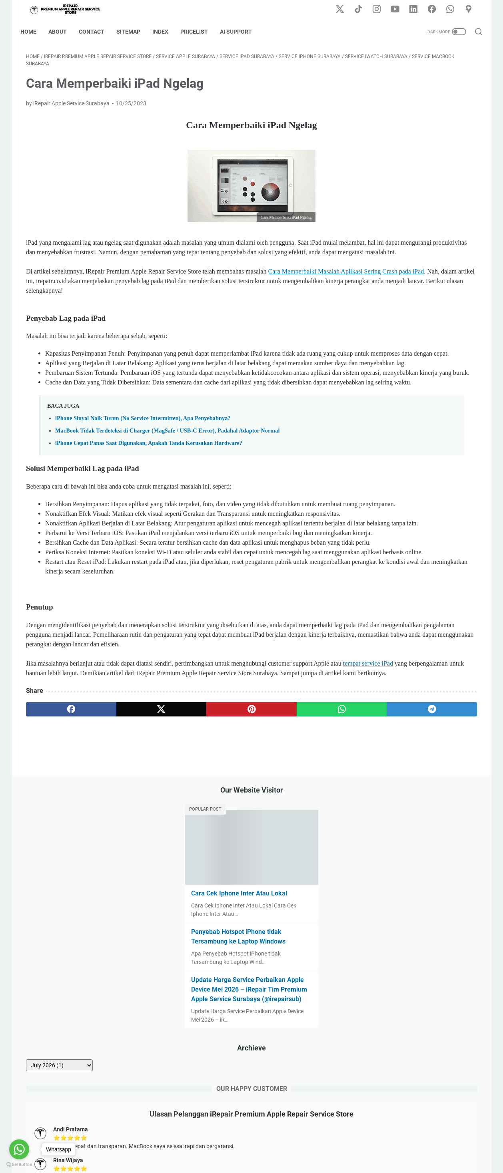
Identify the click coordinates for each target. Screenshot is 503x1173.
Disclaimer (217, 1144)
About (63, 31)
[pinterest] (177, 849)
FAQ (306, 1144)
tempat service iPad (81, 803)
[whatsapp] (238, 849)
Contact (97, 31)
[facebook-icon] (435, 9)
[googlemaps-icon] (471, 9)
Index (166, 31)
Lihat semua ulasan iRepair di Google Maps (411, 570)
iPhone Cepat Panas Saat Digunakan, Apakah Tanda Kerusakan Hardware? (148, 506)
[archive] (390, 342)
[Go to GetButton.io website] (19, 1164)
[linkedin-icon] (417, 9)
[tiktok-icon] (363, 9)
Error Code (279, 1144)
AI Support (241, 31)
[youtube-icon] (399, 9)
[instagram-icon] (381, 9)
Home (34, 31)
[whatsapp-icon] (453, 9)
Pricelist (200, 31)
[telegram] (298, 849)
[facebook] (56, 849)
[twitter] (116, 849)
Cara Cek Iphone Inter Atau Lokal (411, 160)
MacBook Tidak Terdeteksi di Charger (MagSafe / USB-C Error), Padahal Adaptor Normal (167, 494)
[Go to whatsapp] (19, 1149)
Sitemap (134, 31)
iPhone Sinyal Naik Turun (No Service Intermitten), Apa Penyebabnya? (143, 481)
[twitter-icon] (345, 9)
